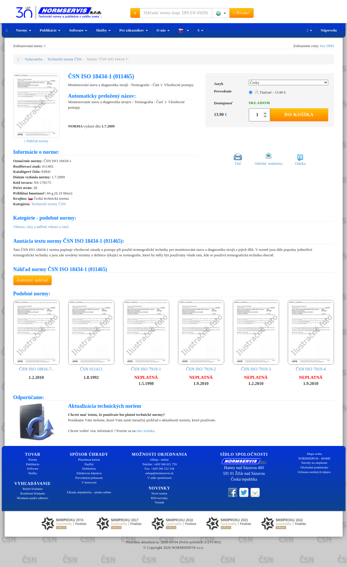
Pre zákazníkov (133, 30)
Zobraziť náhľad (32, 280)
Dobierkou (89, 468)
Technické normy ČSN (64, 59)
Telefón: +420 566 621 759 (159, 464)
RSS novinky (159, 498)
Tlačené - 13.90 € (270, 92)
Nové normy (159, 493)
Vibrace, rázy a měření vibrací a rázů (41, 227)
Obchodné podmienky (314, 467)
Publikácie (50, 30)
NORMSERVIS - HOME (314, 458)
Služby (103, 30)
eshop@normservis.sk (159, 473)
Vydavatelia (33, 59)
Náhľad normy (36, 141)
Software (78, 30)
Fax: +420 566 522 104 (159, 468)
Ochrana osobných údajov (314, 472)
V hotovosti (88, 482)
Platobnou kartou (89, 459)
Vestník (159, 502)
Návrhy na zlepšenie (314, 462)
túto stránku (146, 431)
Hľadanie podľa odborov (32, 498)
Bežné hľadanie (33, 488)
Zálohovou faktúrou (89, 473)
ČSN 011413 (91, 335)
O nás (163, 30)
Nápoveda (329, 30)
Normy (23, 30)
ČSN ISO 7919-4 (311, 335)
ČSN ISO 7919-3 (256, 335)
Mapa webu (314, 453)
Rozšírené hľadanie (32, 493)
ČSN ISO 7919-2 (201, 335)
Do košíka (299, 114)
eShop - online (159, 459)
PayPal (89, 464)
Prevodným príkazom (89, 477)
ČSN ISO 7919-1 (146, 335)
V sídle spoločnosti (159, 477)
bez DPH (327, 46)
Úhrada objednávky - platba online (89, 492)
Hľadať (241, 13)
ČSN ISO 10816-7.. (36, 335)
